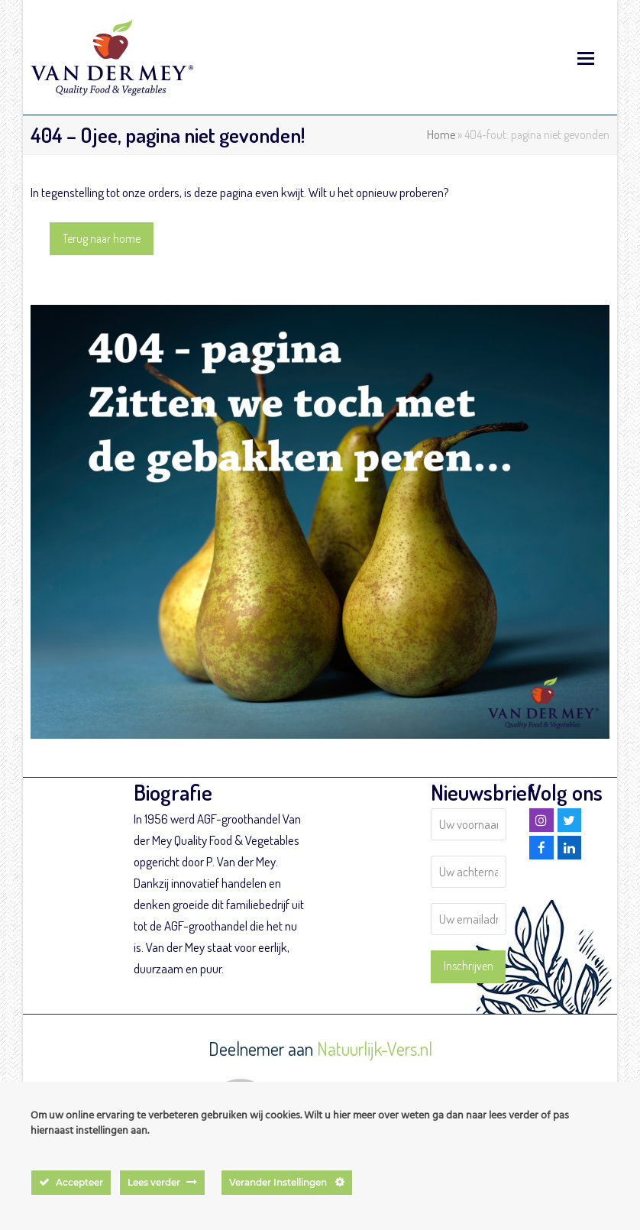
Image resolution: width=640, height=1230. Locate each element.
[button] (585, 57)
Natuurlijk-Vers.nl (374, 1048)
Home (441, 134)
